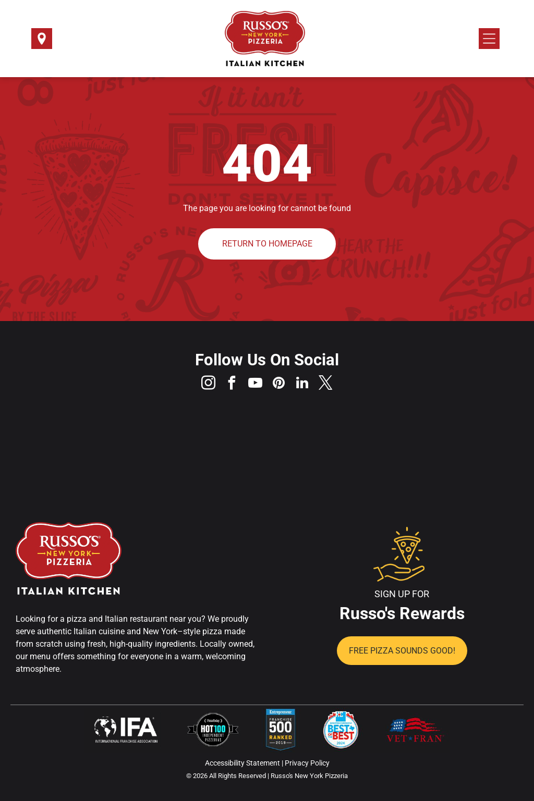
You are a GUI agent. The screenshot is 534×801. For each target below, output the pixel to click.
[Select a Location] (41, 42)
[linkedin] (302, 384)
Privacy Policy (307, 763)
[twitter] (325, 384)
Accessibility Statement (242, 763)
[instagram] (208, 384)
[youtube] (255, 384)
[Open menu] (489, 38)
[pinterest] (279, 384)
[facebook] (232, 384)
